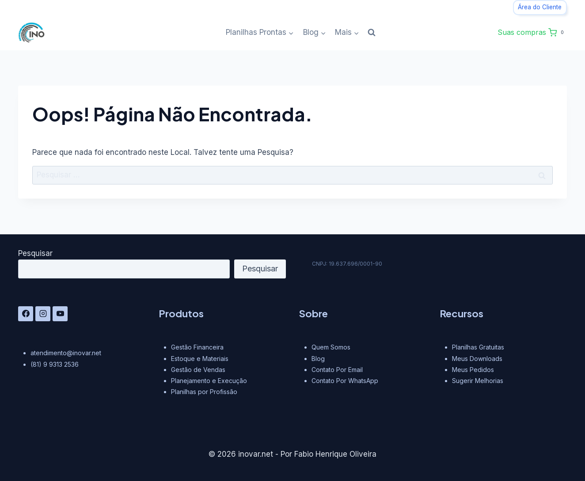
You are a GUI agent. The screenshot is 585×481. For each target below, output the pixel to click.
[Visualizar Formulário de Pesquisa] (372, 33)
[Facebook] (25, 313)
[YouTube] (60, 313)
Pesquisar (35, 253)
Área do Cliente (540, 7)
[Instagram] (42, 313)
